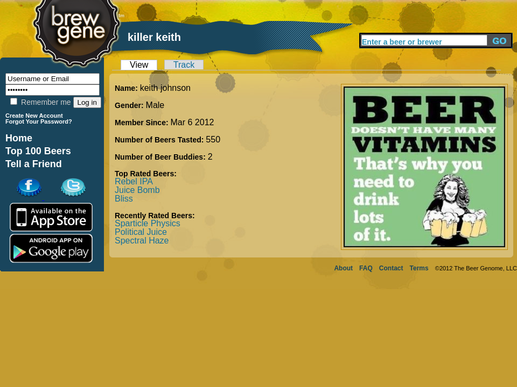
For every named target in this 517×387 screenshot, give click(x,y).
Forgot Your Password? (38, 121)
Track (183, 64)
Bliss (124, 198)
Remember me (40, 102)
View (139, 64)
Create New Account (34, 115)
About (343, 268)
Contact (391, 268)
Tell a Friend (33, 164)
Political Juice (141, 231)
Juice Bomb (137, 190)
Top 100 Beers (38, 151)
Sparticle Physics (147, 223)
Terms (419, 268)
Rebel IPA (134, 181)
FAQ (366, 268)
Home (18, 138)
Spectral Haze (142, 240)
